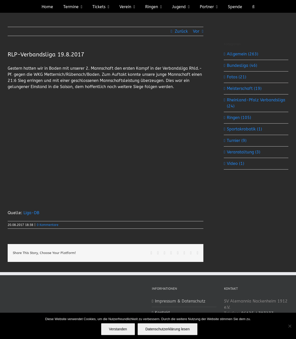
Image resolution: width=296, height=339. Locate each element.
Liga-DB (31, 212)
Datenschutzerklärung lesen (167, 329)
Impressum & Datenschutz (180, 301)
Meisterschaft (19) (244, 88)
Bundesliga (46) (242, 65)
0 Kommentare (47, 225)
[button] (253, 6)
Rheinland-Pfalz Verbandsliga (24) (256, 103)
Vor (196, 31)
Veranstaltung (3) (243, 152)
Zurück (181, 31)
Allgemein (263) (242, 54)
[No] (289, 326)
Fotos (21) (236, 77)
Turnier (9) (236, 140)
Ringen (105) (239, 117)
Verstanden (118, 329)
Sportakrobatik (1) (244, 129)
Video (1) (235, 163)
